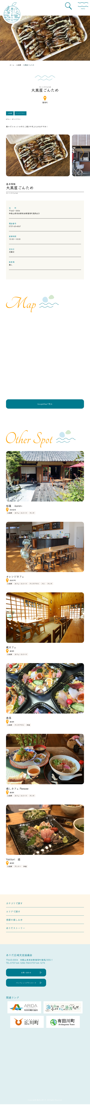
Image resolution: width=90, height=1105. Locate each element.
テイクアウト (20, 113)
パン (43, 584)
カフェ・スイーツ (21, 513)
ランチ (32, 513)
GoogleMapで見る (45, 404)
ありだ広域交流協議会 (19, 955)
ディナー (18, 867)
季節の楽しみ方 (14, 920)
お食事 (10, 113)
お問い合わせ (27, 973)
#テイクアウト (16, 119)
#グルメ (8, 119)
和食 (28, 725)
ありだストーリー (15, 928)
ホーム (12, 65)
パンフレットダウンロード (27, 983)
